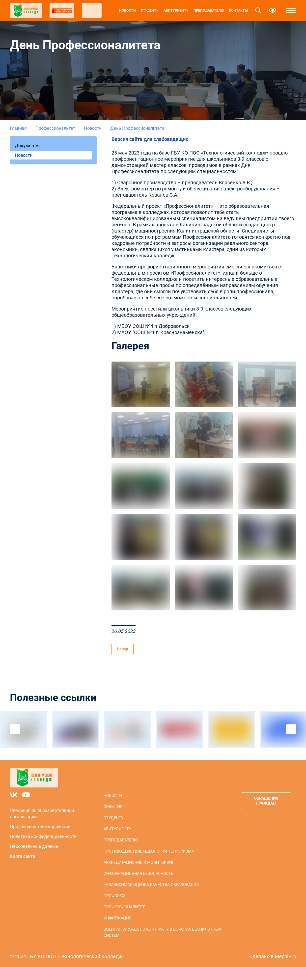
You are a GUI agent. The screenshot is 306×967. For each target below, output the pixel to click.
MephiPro (285, 956)
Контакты (238, 10)
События (113, 806)
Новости (127, 10)
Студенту (150, 10)
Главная (18, 128)
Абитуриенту (176, 10)
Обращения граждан (266, 801)
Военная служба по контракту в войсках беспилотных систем (162, 932)
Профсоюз (115, 895)
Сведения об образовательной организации (42, 813)
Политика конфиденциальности (43, 836)
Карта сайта (22, 856)
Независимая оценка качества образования (151, 884)
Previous (15, 729)
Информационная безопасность (138, 873)
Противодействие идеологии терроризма (149, 851)
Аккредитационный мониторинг (139, 862)
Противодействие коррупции (40, 826)
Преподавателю (209, 10)
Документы (27, 145)
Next (291, 729)
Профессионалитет (55, 128)
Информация (117, 918)
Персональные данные (34, 846)
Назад (122, 649)
